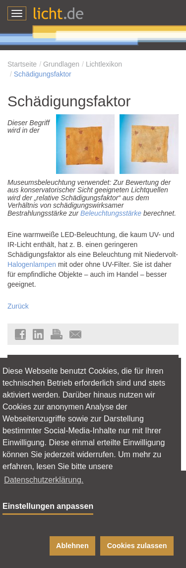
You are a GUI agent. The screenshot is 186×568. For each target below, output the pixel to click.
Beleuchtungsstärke (110, 213)
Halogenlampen (31, 264)
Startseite (22, 64)
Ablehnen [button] (72, 546)
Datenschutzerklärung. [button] (43, 480)
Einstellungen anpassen (47, 506)
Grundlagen (61, 64)
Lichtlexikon (104, 64)
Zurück (18, 306)
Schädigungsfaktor (42, 74)
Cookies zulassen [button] (137, 546)
